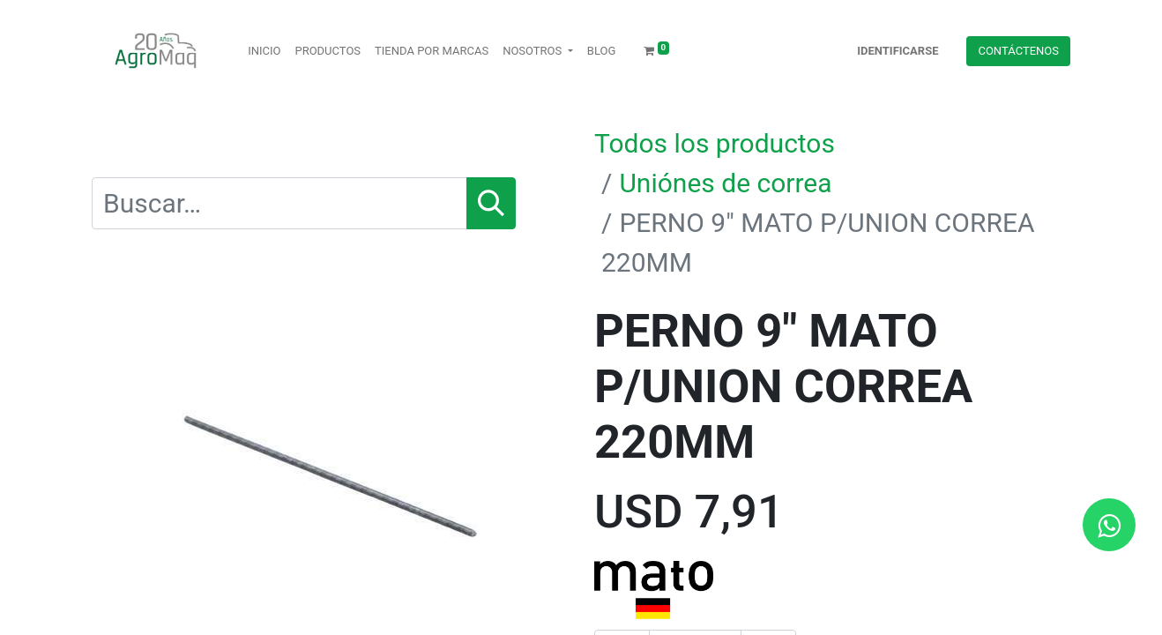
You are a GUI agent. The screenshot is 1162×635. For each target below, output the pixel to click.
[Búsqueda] (491, 203)
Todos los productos (714, 143)
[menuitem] (264, 51)
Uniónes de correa (725, 183)
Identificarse (897, 50)
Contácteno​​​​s (1018, 50)
